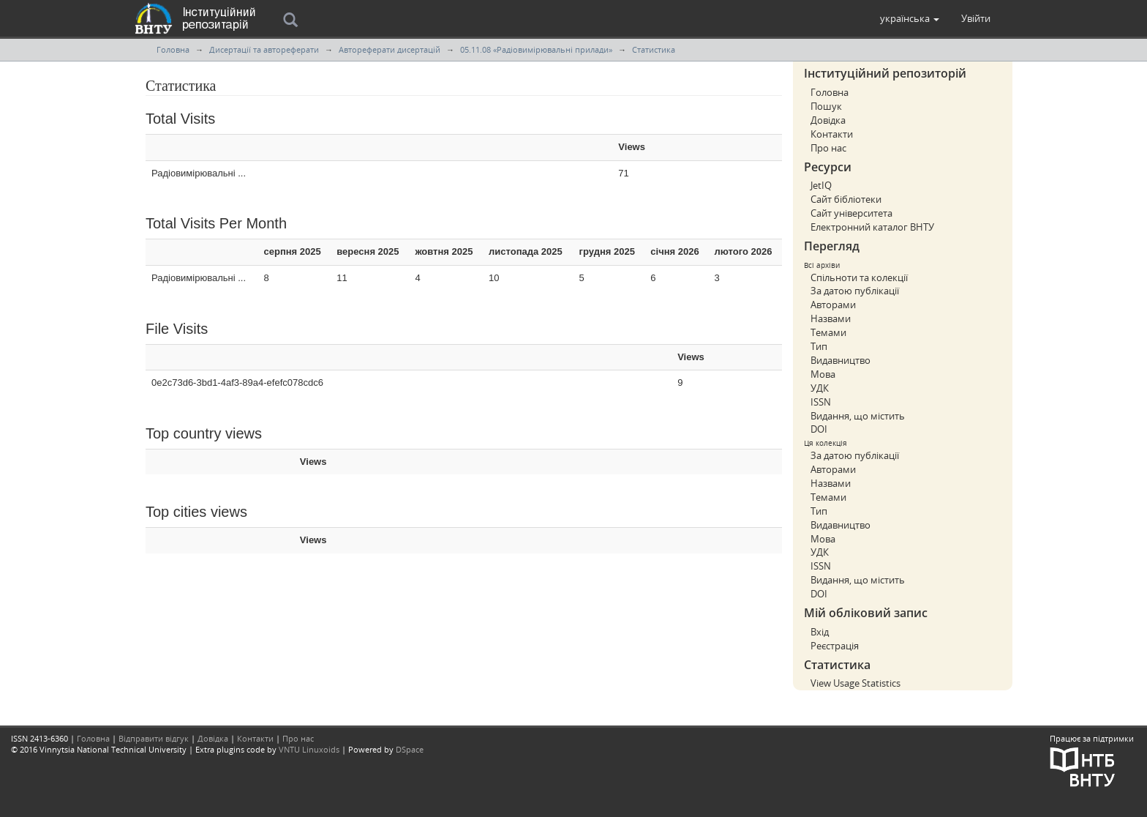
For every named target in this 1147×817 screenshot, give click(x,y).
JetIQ (821, 185)
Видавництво (840, 360)
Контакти (832, 134)
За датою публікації (855, 290)
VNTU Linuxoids (309, 749)
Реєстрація (835, 645)
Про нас (828, 147)
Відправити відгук (154, 738)
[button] (909, 18)
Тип (819, 346)
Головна (173, 49)
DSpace (410, 749)
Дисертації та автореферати (264, 49)
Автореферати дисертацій (389, 49)
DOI (819, 429)
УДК (820, 388)
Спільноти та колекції (859, 277)
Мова (823, 374)
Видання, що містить (858, 415)
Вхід (820, 631)
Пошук (826, 106)
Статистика (653, 49)
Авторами (833, 304)
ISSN (821, 402)
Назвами (831, 318)
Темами (828, 332)
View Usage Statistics (855, 683)
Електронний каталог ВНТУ (872, 227)
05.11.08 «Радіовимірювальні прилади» (536, 49)
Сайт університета (851, 213)
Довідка (828, 120)
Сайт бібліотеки (846, 199)
